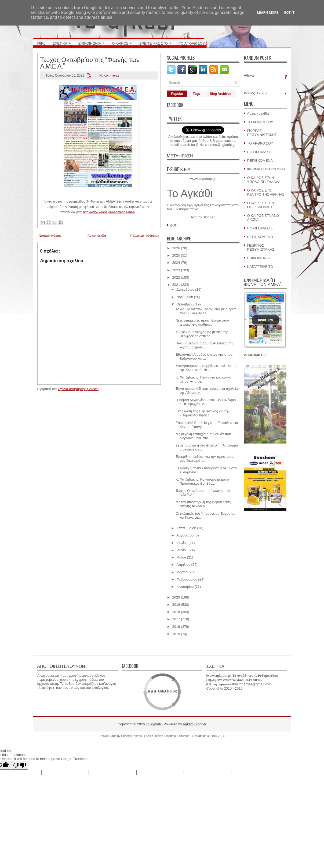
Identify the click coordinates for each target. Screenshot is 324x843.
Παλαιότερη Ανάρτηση (144, 235)
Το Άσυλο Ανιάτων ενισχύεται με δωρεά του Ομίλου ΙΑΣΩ (206, 311)
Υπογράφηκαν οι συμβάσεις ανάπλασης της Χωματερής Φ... (206, 368)
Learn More (268, 12)
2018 (176, 612)
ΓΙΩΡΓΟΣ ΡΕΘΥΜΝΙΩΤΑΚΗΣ (262, 133)
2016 (176, 627)
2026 (176, 248)
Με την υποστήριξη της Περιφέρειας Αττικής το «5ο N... (203, 504)
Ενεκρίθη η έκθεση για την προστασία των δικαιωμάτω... (205, 459)
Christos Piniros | (132, 735)
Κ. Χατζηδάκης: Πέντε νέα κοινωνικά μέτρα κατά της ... (203, 379)
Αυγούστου (185, 535)
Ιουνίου (182, 550)
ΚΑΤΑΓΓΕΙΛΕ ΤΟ (260, 267)
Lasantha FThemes (177, 735)
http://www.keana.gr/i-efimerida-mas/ (109, 212)
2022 (176, 277)
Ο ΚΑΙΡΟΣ (123, 41)
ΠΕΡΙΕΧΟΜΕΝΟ (260, 237)
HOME (41, 43)
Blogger (208, 217)
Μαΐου (181, 557)
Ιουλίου (182, 543)
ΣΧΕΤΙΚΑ (63, 41)
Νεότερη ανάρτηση (51, 235)
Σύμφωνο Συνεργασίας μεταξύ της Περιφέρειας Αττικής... (202, 334)
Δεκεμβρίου (185, 289)
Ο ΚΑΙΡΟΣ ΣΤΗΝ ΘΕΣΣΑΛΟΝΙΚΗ (260, 205)
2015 (176, 634)
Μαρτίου (182, 572)
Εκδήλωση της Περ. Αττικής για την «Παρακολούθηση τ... (203, 413)
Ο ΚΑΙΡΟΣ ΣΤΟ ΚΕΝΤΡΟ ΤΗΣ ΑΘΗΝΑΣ (266, 192)
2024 (176, 263)
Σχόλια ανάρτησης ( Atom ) (78, 389)
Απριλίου (183, 565)
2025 (176, 255)
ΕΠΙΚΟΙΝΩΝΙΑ (93, 41)
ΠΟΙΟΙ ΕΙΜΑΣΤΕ (260, 152)
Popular (177, 94)
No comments (109, 75)
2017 (176, 619)
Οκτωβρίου (185, 304)
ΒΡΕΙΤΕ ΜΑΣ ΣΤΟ (157, 41)
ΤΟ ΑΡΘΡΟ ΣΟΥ (260, 143)
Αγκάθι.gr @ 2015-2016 (209, 735)
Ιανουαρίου (185, 587)
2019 (176, 605)
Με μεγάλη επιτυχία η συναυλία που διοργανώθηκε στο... (203, 436)
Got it (289, 12)
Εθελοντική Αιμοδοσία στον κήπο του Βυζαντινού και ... (204, 356)
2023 (176, 270)
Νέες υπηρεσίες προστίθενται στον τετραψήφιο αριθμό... (202, 322)
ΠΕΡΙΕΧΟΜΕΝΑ (260, 160)
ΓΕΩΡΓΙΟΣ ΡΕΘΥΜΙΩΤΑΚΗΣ (261, 247)
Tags (196, 94)
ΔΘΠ (174, 225)
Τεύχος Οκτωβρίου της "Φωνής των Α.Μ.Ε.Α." (90, 62)
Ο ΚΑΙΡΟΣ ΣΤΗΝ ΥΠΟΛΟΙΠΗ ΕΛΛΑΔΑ (264, 180)
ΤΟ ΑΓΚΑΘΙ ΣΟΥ (192, 43)
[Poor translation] (19, 765)
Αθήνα (249, 75)
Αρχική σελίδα (97, 235)
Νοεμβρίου (184, 297)
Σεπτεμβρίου (186, 528)
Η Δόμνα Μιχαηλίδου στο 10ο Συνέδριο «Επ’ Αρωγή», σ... (206, 402)
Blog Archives (220, 94)
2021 (176, 285)
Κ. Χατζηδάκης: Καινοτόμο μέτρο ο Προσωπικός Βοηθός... (202, 481)
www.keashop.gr (203, 179)
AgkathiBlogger (194, 724)
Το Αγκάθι (190, 193)
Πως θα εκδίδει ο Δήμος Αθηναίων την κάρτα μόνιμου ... (205, 345)
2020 (176, 597)
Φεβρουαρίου (186, 579)
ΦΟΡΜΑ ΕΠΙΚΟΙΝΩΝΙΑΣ (266, 169)
